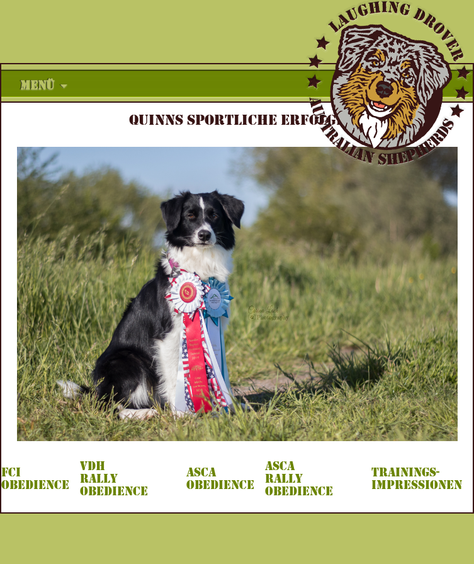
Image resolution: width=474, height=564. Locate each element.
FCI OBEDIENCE (35, 479)
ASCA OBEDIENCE (220, 479)
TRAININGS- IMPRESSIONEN (416, 479)
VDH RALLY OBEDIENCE (114, 479)
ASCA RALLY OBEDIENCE (299, 479)
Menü (37, 85)
